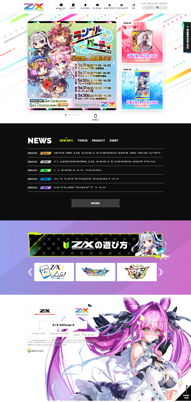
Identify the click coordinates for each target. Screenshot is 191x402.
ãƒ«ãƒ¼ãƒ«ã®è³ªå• (39, 333)
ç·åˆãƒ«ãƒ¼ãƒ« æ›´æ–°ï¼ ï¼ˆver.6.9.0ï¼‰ (77, 170)
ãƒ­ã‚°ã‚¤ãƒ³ (163, 3)
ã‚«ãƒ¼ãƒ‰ (85, 8)
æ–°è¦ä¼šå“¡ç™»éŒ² (150, 3)
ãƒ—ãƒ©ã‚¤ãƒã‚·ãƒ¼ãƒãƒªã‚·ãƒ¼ (83, 334)
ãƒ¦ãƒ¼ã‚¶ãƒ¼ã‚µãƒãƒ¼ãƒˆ (59, 333)
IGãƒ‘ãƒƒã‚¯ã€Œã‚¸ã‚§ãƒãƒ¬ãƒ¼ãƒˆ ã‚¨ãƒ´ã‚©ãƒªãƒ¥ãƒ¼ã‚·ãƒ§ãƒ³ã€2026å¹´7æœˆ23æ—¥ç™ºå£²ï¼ (108, 152)
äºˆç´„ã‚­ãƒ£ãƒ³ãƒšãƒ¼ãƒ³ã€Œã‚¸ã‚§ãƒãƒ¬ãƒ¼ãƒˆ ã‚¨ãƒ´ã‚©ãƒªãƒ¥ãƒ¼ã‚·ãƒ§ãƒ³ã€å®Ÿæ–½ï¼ (105, 161)
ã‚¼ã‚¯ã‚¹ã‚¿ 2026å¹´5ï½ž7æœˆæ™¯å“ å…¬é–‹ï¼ (80, 187)
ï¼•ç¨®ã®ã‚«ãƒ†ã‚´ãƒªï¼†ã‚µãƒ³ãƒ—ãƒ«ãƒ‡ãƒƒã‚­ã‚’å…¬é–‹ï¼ (87, 178)
